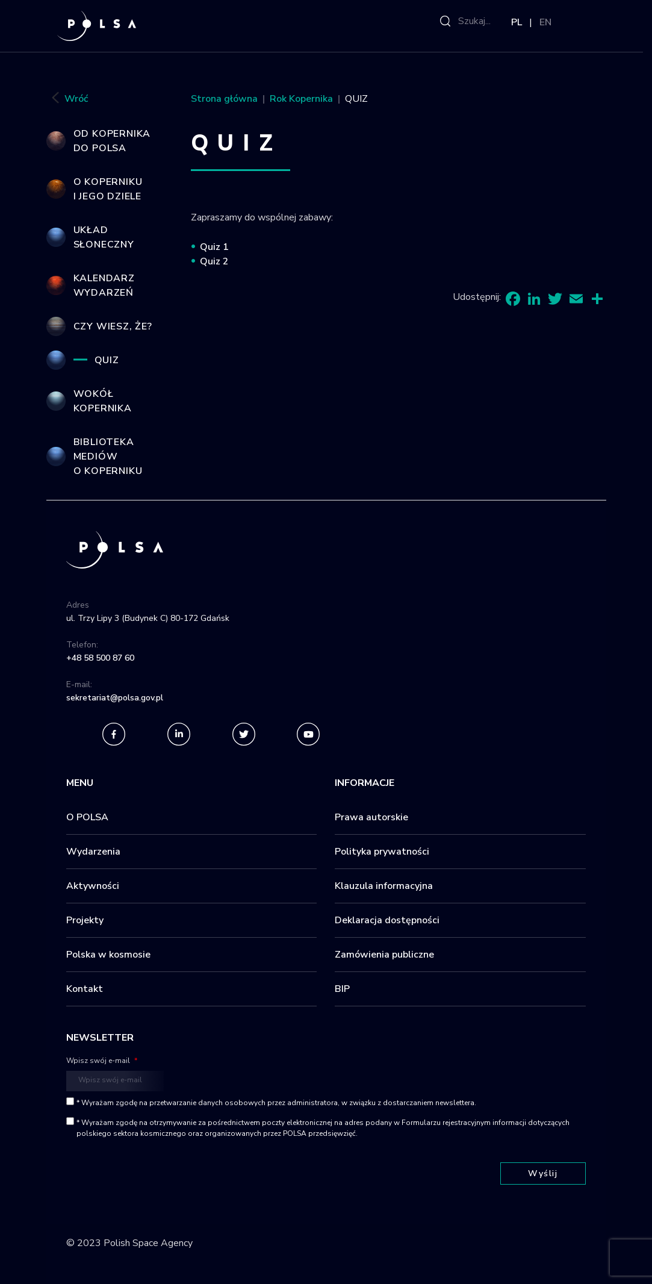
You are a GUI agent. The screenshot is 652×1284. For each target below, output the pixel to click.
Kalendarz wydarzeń (104, 285)
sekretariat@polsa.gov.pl (114, 697)
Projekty (85, 920)
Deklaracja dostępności (387, 920)
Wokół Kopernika (102, 401)
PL (516, 22)
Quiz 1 (214, 247)
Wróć (67, 99)
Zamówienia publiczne (384, 954)
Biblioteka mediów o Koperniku (108, 456)
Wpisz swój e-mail (101, 1060)
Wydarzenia (93, 851)
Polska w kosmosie (108, 954)
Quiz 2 (214, 261)
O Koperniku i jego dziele (108, 189)
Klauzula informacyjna (384, 886)
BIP (342, 989)
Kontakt (84, 989)
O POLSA (87, 817)
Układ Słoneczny (103, 237)
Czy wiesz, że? (112, 326)
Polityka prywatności (382, 851)
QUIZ (107, 360)
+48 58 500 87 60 (100, 658)
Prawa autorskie (371, 817)
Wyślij (542, 1173)
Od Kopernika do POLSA (112, 141)
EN (545, 22)
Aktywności (92, 886)
